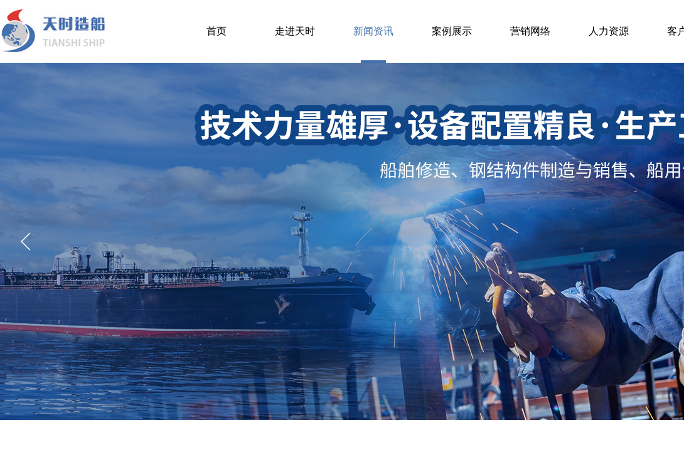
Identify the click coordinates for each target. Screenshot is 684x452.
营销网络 (530, 31)
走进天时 (295, 31)
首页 (216, 31)
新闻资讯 (373, 31)
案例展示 (452, 31)
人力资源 (609, 31)
